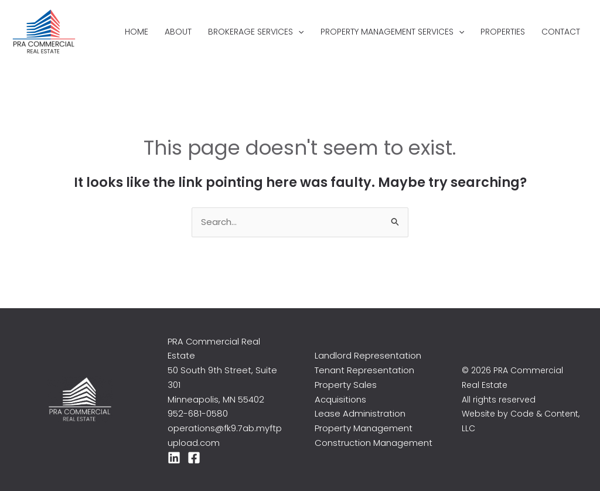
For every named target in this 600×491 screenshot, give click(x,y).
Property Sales (346, 385)
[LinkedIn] (174, 457)
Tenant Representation (364, 370)
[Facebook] (194, 457)
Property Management (363, 428)
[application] (298, 31)
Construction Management (373, 443)
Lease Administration (360, 413)
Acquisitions (340, 399)
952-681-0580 (198, 413)
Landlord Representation (368, 355)
